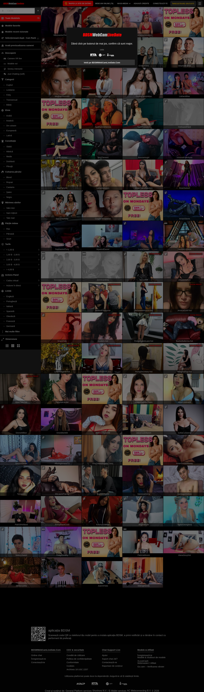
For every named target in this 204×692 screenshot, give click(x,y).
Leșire (102, 49)
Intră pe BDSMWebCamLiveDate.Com (102, 62)
